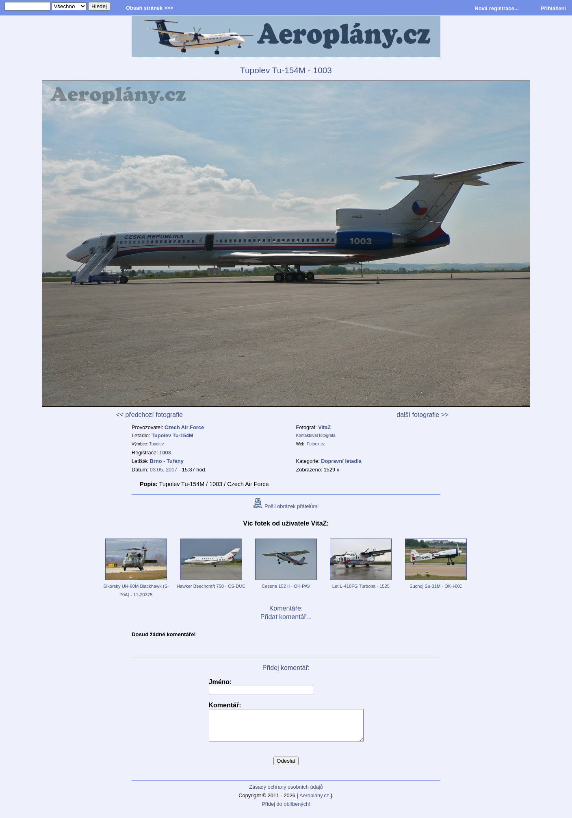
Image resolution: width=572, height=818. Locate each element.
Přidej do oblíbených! (286, 810)
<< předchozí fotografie (149, 414)
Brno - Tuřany (167, 461)
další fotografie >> (422, 414)
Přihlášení (553, 8)
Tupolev (156, 444)
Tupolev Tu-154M (172, 435)
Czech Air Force (184, 427)
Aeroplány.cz (314, 801)
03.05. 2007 (164, 470)
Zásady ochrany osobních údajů (286, 793)
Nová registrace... (496, 8)
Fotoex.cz (316, 444)
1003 (165, 452)
